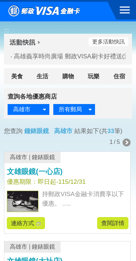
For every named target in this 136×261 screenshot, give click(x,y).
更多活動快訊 (108, 41)
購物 (68, 76)
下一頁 (126, 142)
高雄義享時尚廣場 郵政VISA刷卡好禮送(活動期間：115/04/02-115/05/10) (67, 56)
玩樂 (93, 76)
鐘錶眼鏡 (43, 157)
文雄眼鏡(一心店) (34, 171)
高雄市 (18, 157)
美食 (17, 76)
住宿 (119, 76)
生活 (42, 76)
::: (6, 30)
